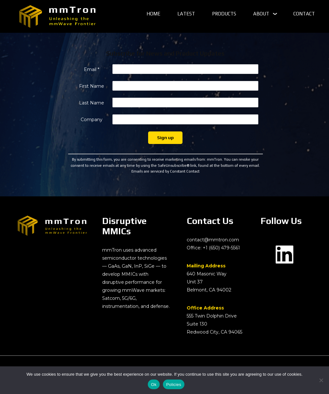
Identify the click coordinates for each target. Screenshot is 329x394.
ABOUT (261, 13)
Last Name (91, 103)
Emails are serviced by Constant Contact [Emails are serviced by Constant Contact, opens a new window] (165, 171)
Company (91, 119)
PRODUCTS (224, 13)
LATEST (186, 13)
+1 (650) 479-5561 (221, 248)
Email (91, 69)
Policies (173, 384)
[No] (321, 380)
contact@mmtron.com (213, 240)
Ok (153, 384)
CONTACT (304, 13)
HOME (153, 13)
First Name (91, 86)
